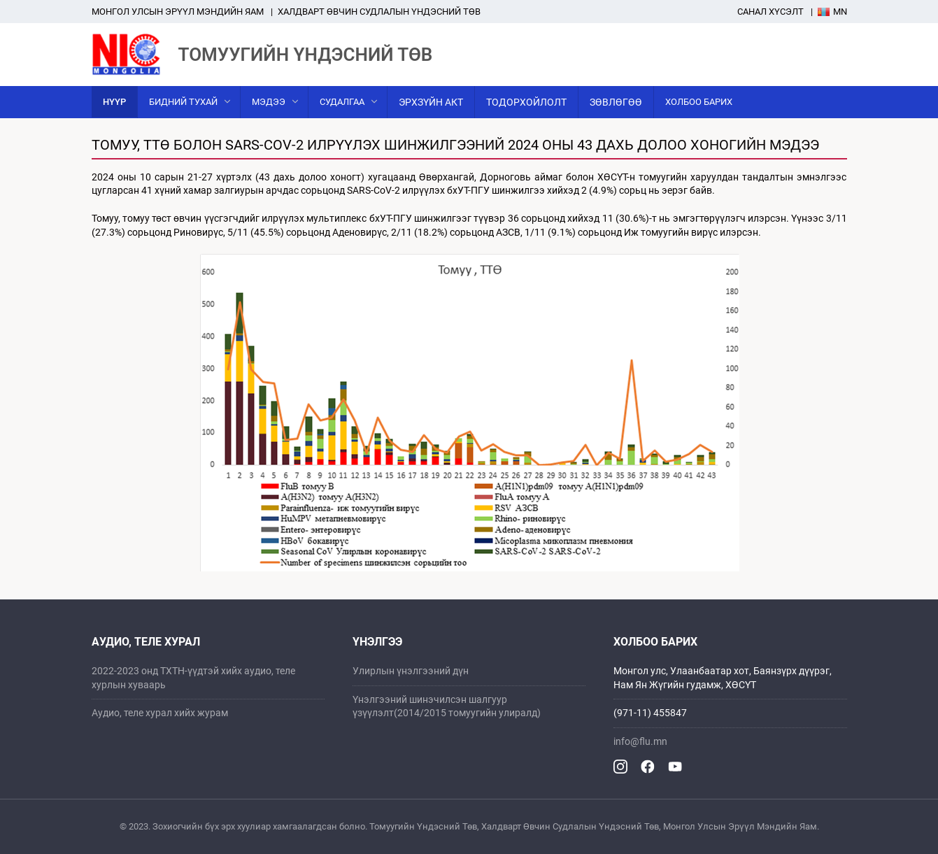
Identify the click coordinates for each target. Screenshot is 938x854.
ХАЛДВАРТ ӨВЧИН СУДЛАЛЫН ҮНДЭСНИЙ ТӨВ (379, 11)
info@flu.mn (640, 741)
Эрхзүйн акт (431, 102)
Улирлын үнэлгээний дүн (411, 670)
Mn (832, 11)
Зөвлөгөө (616, 102)
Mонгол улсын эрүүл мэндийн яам (178, 11)
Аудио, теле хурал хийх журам (160, 712)
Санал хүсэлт (770, 11)
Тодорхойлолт (526, 102)
